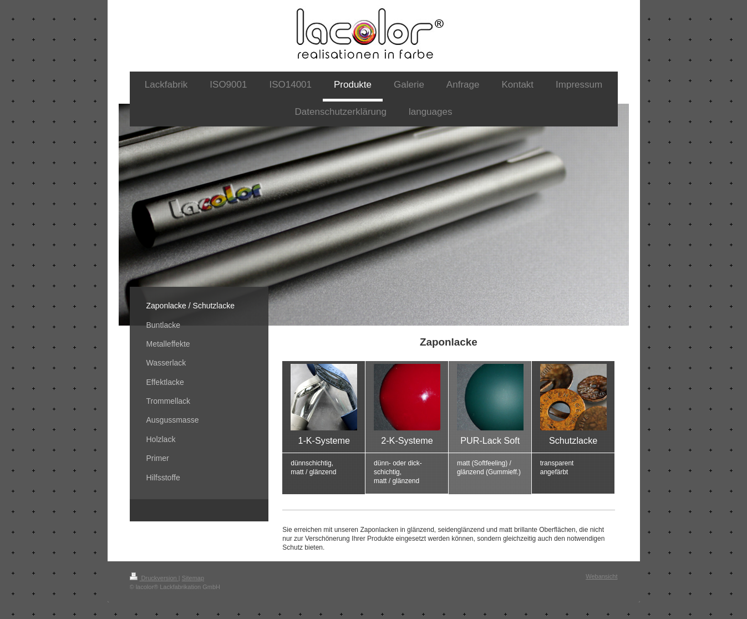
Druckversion (154, 578)
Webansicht (601, 576)
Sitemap (193, 578)
